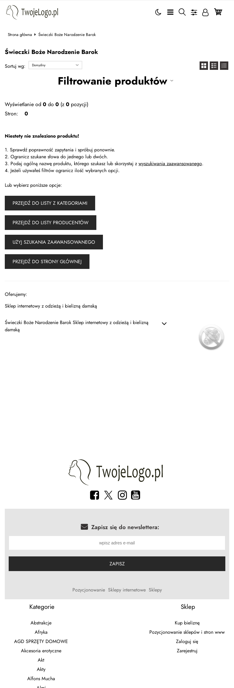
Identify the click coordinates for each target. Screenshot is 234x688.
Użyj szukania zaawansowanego (54, 242)
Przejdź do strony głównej (47, 261)
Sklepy (155, 590)
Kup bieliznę (187, 623)
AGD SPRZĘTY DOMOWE (41, 642)
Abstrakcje (41, 623)
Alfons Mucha (41, 679)
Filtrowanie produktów (112, 80)
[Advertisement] (117, 408)
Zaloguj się (187, 642)
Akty (41, 670)
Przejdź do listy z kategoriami (50, 203)
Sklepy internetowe (127, 590)
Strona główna (20, 34)
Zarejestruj (187, 651)
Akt (41, 660)
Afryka (41, 633)
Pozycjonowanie (88, 590)
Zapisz (117, 564)
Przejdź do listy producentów (51, 222)
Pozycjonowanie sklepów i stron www (187, 633)
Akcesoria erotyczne (41, 651)
